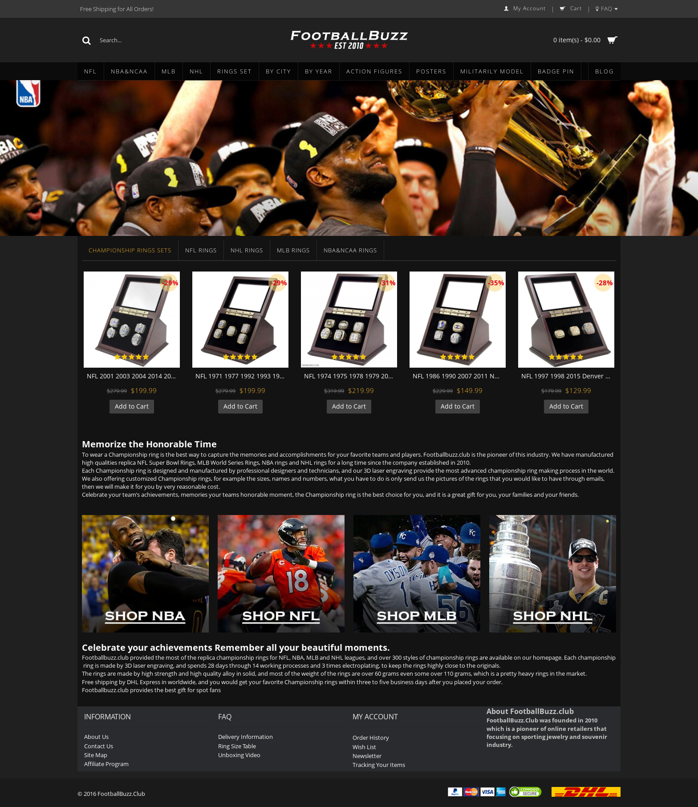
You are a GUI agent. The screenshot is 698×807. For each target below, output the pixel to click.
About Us (96, 737)
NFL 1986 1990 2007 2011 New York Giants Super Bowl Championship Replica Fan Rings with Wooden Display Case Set (459, 376)
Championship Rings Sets (130, 250)
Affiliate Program (106, 764)
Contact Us (98, 746)
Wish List (364, 747)
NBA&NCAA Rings (350, 250)
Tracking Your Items (379, 765)
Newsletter (367, 756)
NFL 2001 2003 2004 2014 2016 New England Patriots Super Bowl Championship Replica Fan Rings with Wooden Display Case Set (133, 376)
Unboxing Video (239, 755)
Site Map (95, 755)
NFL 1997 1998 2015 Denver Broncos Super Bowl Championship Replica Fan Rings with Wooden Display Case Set (567, 376)
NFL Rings (201, 250)
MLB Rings (293, 250)
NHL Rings (247, 250)
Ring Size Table (237, 746)
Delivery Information (245, 737)
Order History (371, 738)
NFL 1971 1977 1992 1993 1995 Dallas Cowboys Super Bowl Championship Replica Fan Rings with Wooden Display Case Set (241, 376)
